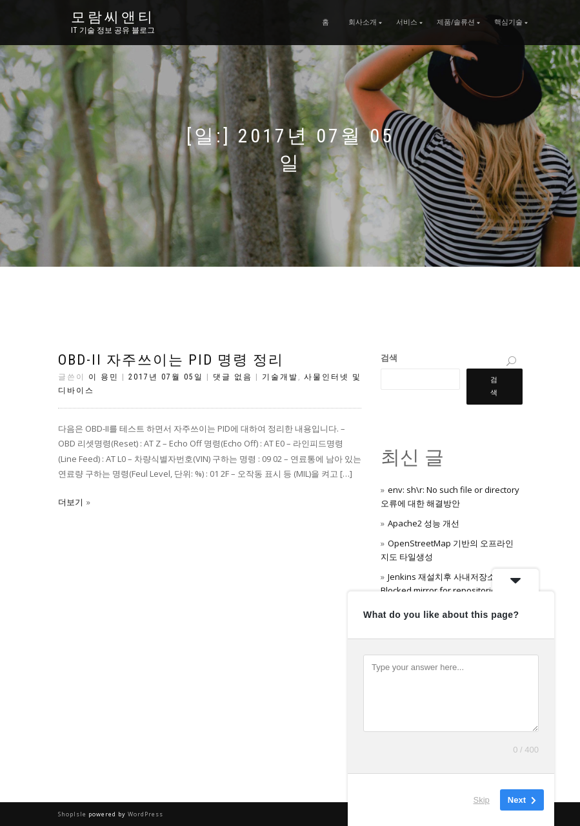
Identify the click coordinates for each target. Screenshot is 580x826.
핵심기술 (508, 22)
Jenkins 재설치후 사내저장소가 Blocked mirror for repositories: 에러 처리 (451, 590)
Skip (482, 800)
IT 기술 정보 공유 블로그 (113, 30)
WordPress (144, 814)
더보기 (70, 502)
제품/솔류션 (456, 22)
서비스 (406, 22)
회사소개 (362, 22)
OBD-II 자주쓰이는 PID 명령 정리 (171, 360)
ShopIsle (73, 814)
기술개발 (280, 376)
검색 (389, 357)
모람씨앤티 (113, 17)
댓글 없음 (232, 376)
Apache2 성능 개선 (423, 523)
